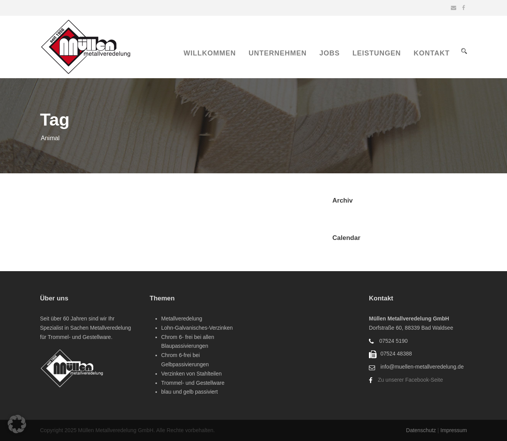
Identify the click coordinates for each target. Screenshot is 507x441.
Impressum (453, 430)
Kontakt (432, 53)
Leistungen (376, 53)
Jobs (329, 53)
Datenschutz (422, 430)
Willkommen (209, 53)
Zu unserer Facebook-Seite (410, 380)
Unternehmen (277, 53)
